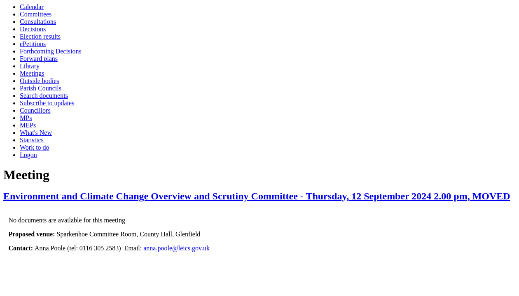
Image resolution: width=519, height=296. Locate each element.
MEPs (28, 125)
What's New (36, 132)
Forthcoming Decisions (51, 51)
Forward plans (39, 58)
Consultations (38, 21)
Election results (40, 36)
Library (30, 65)
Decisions (33, 28)
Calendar (32, 6)
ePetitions (33, 43)
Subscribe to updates (47, 102)
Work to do (34, 147)
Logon (28, 154)
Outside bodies (39, 80)
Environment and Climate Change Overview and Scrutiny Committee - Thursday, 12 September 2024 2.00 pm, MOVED (256, 196)
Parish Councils (40, 88)
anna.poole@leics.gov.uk (176, 248)
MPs (26, 117)
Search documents (44, 95)
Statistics (32, 139)
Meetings (32, 73)
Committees (35, 14)
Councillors (35, 110)
